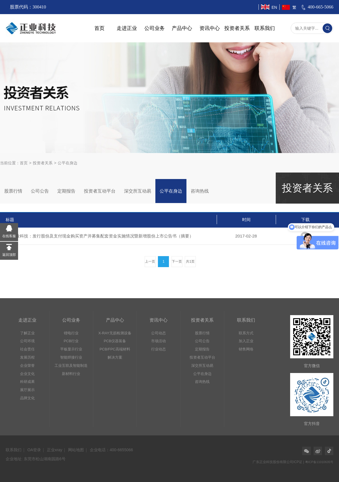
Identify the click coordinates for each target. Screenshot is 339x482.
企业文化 (27, 374)
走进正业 (127, 28)
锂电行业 (71, 333)
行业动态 (158, 349)
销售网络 (246, 349)
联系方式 (246, 333)
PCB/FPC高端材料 (114, 349)
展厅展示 (27, 390)
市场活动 (158, 341)
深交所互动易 (137, 191)
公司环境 (27, 341)
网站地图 (76, 450)
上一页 (150, 261)
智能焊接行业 (71, 357)
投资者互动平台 (100, 191)
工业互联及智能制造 (71, 365)
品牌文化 (27, 398)
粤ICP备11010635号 (319, 462)
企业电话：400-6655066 (111, 450)
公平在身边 (171, 191)
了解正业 (27, 333)
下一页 (177, 261)
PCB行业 (71, 341)
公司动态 (158, 333)
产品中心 (182, 28)
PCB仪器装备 (115, 341)
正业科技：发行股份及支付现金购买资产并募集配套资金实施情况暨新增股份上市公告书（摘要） (102, 236)
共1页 (190, 261)
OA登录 (34, 450)
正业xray (54, 450)
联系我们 (265, 28)
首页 (99, 28)
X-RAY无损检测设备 (114, 333)
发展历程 (27, 357)
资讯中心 (209, 28)
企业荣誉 (27, 365)
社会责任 (27, 349)
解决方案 (115, 357)
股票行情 (13, 191)
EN (274, 7)
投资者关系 (237, 28)
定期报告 (66, 191)
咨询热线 (200, 191)
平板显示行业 (71, 349)
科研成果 (27, 382)
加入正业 (246, 341)
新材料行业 (71, 374)
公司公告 (40, 191)
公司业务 (154, 28)
